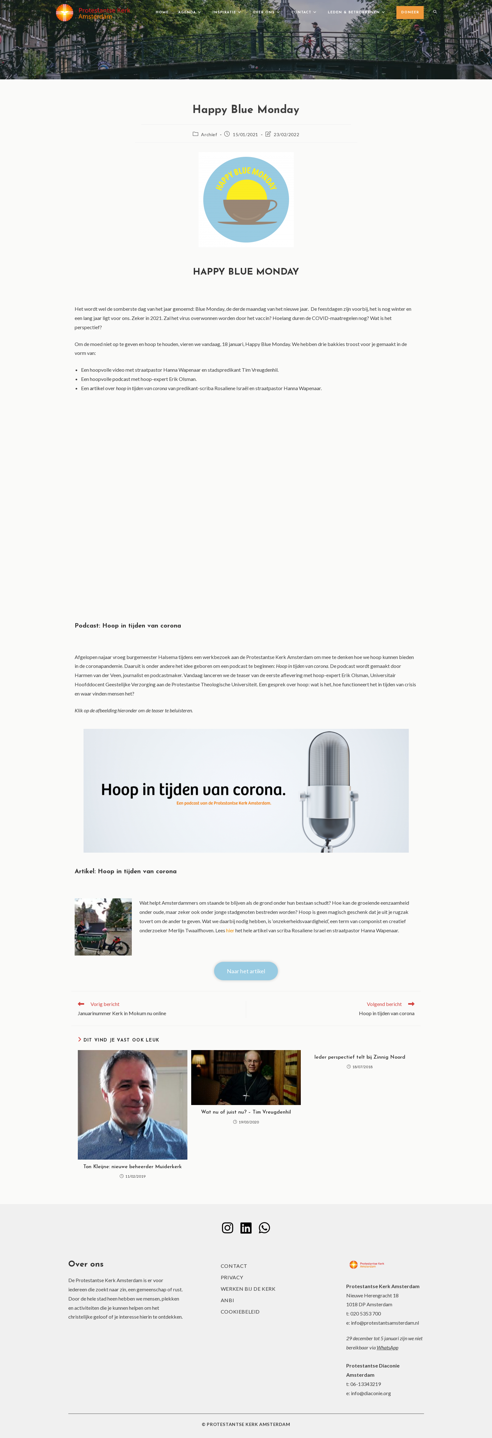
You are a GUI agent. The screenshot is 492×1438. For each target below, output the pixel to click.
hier (230, 930)
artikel (96, 388)
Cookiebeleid (240, 1311)
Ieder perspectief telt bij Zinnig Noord (359, 1057)
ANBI (227, 1300)
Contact (234, 1266)
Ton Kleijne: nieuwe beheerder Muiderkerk (132, 1166)
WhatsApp (387, 1347)
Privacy (232, 1277)
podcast (121, 379)
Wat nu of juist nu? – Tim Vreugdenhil (246, 1112)
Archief (209, 134)
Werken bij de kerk (248, 1289)
